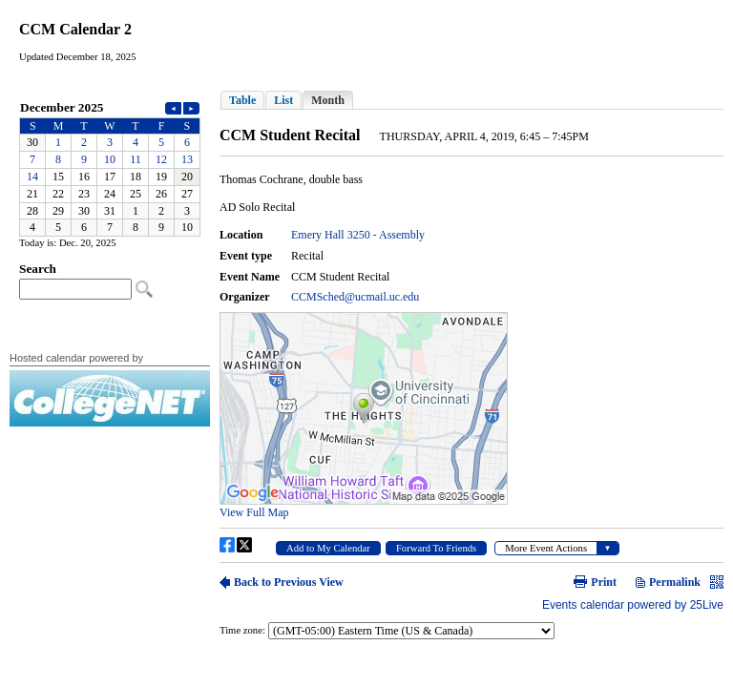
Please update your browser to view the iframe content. (109, 167)
